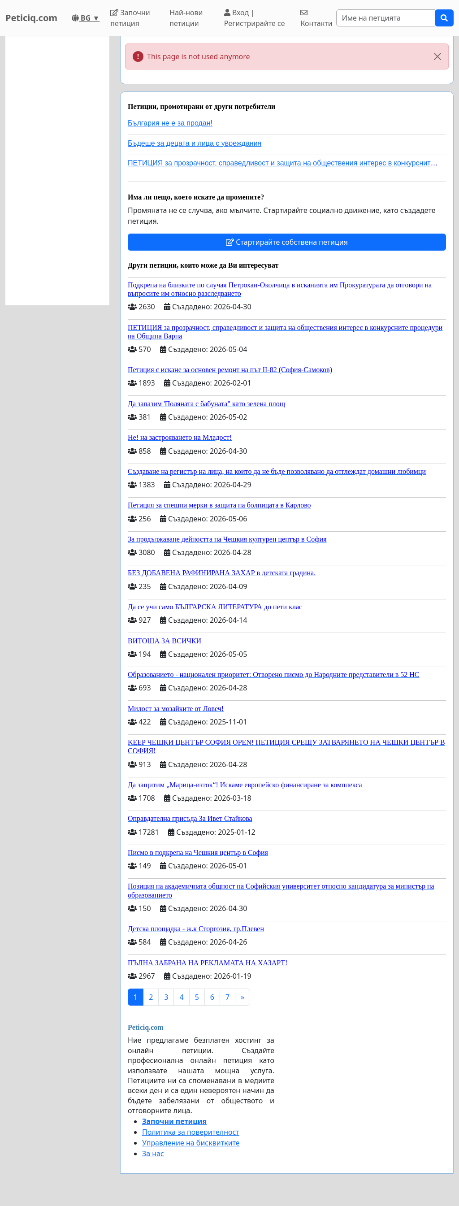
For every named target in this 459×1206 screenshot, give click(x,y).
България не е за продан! (170, 123)
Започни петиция (130, 18)
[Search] (385, 17)
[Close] (437, 56)
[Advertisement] (57, 170)
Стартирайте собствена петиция (287, 242)
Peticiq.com (31, 18)
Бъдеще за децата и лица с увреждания (194, 143)
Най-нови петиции (186, 18)
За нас (153, 1153)
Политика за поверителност (190, 1132)
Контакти (316, 18)
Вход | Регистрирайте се (254, 18)
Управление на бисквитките (191, 1143)
